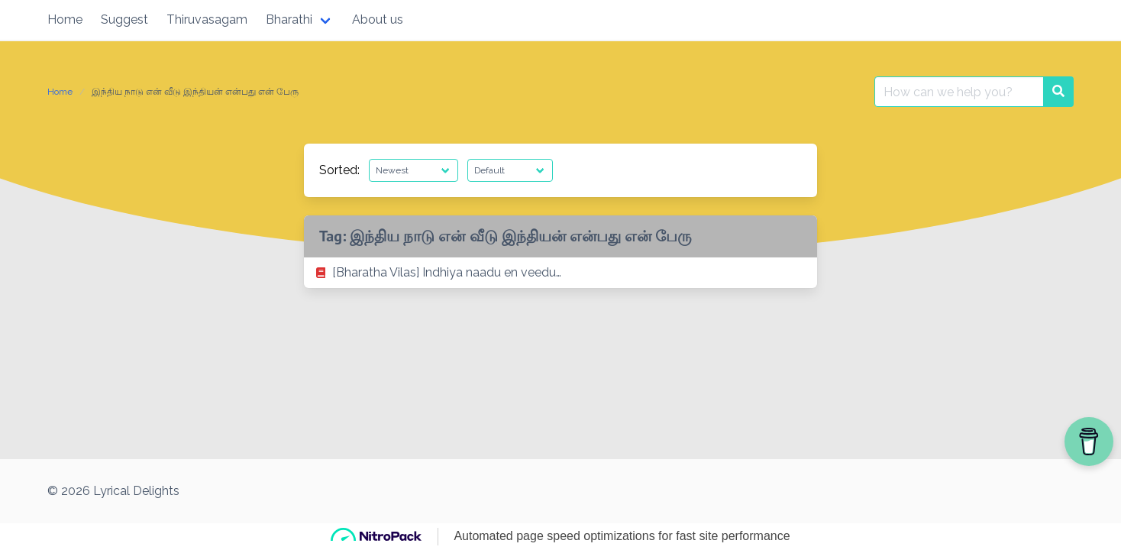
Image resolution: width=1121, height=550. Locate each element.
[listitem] (560, 272)
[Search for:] (959, 91)
